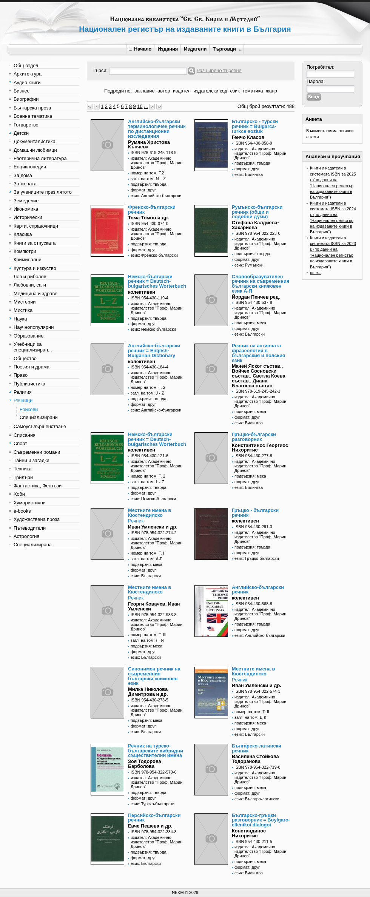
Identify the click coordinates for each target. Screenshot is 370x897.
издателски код (210, 91)
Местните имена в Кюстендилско (149, 512)
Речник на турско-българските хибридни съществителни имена (155, 750)
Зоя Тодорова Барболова (144, 763)
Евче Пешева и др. (150, 826)
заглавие (145, 91)
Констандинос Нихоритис (249, 833)
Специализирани (39, 417)
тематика (252, 91)
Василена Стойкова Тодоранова (255, 759)
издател (182, 91)
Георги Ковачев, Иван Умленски (154, 606)
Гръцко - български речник (255, 512)
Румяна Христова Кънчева (149, 144)
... (146, 106)
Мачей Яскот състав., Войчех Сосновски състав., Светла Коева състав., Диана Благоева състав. (258, 375)
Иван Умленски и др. (152, 527)
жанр (271, 91)
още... (315, 272)
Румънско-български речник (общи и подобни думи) (257, 212)
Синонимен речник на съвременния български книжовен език (154, 676)
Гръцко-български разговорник (254, 437)
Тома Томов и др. (148, 217)
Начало (139, 49)
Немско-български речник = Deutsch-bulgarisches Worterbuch (157, 281)
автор (163, 91)
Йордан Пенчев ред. (256, 297)
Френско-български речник (152, 209)
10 (139, 106)
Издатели (195, 49)
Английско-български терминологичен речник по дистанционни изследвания (156, 129)
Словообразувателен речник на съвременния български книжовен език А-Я (260, 284)
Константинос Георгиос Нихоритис (260, 447)
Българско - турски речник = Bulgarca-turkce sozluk (255, 126)
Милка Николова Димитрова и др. (148, 691)
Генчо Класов (248, 137)
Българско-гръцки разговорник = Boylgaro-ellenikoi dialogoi (261, 820)
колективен (141, 292)
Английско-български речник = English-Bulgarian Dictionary (154, 350)
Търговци (227, 49)
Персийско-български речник (154, 817)
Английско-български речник (258, 589)
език (234, 91)
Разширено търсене (219, 70)
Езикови (29, 409)
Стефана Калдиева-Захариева (255, 225)
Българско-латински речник (256, 748)
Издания (167, 49)
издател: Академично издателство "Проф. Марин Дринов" (156, 163)
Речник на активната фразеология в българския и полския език (258, 353)
